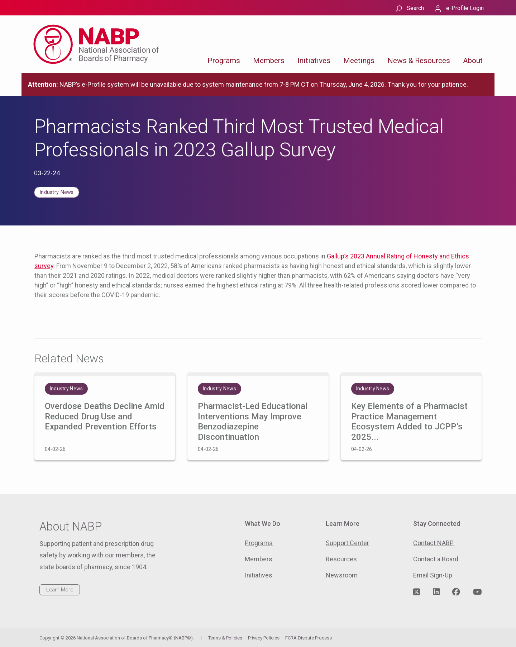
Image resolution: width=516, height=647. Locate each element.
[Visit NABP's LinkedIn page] (436, 592)
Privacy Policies (264, 638)
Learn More (59, 589)
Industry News (56, 192)
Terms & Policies (225, 638)
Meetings (358, 60)
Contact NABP (433, 543)
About (473, 60)
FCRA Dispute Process (308, 638)
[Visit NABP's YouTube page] (477, 592)
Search (415, 8)
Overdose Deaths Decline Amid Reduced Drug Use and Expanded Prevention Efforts (104, 416)
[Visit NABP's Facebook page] (456, 592)
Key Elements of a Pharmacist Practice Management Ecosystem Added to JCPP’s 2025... (409, 421)
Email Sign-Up (432, 575)
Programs (223, 60)
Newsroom (342, 575)
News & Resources (418, 60)
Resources (341, 559)
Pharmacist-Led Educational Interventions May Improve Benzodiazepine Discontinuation (252, 421)
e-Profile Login (465, 8)
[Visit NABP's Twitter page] (416, 592)
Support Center (347, 543)
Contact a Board (435, 559)
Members (269, 60)
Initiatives (313, 60)
